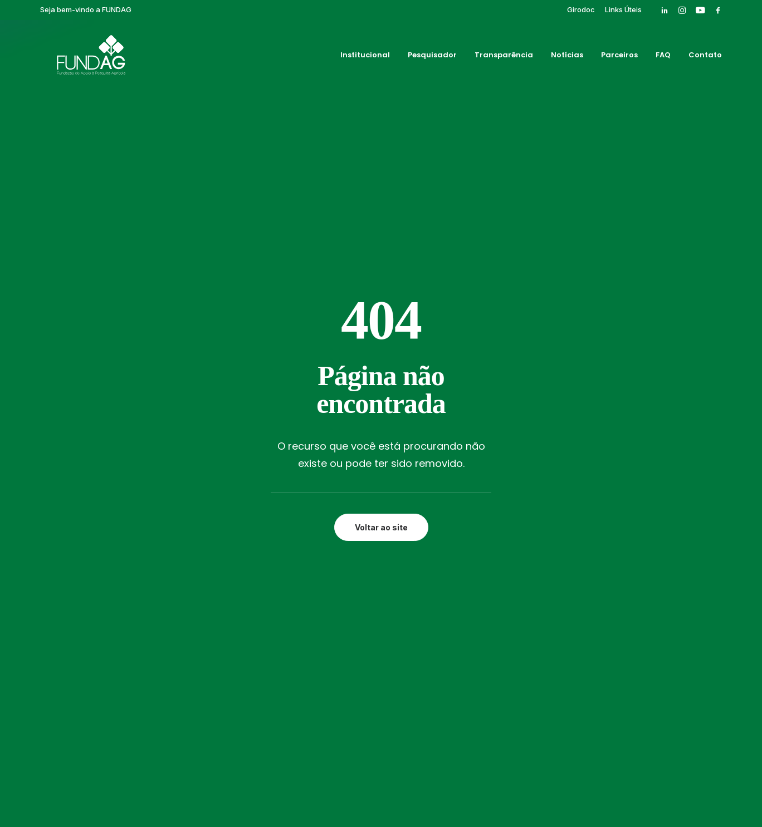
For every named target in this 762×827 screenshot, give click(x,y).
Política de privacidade (381, 780)
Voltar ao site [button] (381, 314)
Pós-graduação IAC (511, 505)
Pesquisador (432, 57)
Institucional (365, 57)
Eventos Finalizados (512, 492)
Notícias (567, 57)
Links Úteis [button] (623, 9)
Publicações (496, 518)
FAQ (663, 57)
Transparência (504, 57)
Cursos (486, 480)
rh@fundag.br (97, 556)
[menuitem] (581, 9)
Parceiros (619, 57)
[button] (664, 10)
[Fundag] (78, 57)
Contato (705, 57)
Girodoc (581, 9)
